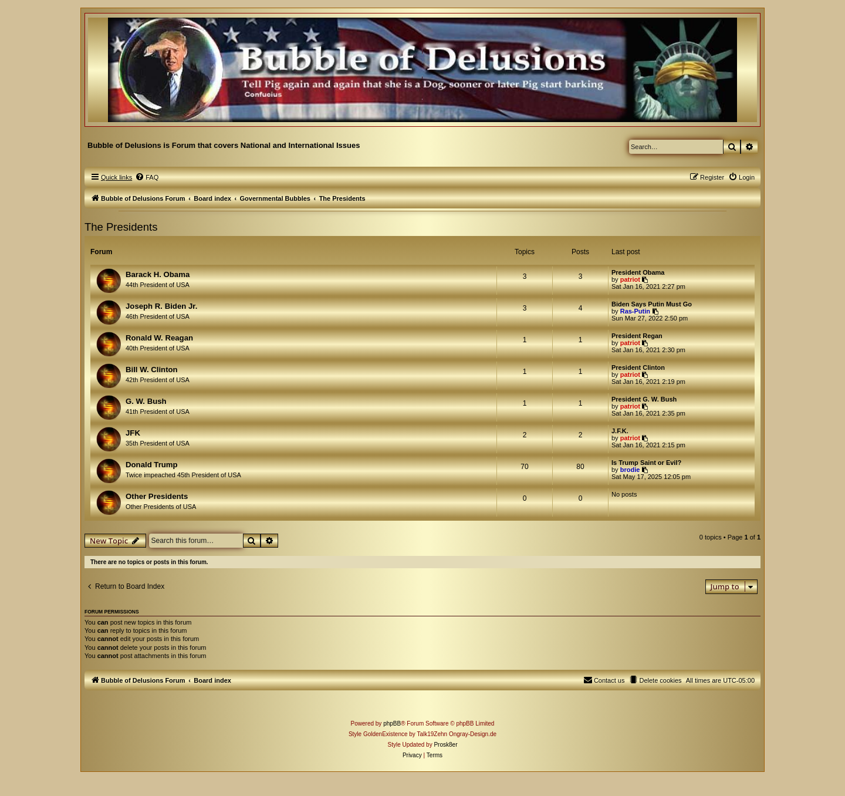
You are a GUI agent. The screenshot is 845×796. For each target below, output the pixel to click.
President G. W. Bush (644, 399)
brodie (630, 469)
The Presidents (120, 227)
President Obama (637, 272)
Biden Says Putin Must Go (651, 304)
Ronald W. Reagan (159, 337)
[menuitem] (146, 177)
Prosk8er (445, 744)
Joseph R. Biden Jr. (161, 306)
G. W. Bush (146, 401)
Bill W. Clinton (152, 369)
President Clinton (638, 367)
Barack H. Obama (158, 274)
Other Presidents (157, 496)
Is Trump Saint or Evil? (646, 462)
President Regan (637, 335)
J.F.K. (619, 430)
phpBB (392, 723)
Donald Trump (152, 464)
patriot (630, 279)
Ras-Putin (635, 311)
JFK (133, 433)
